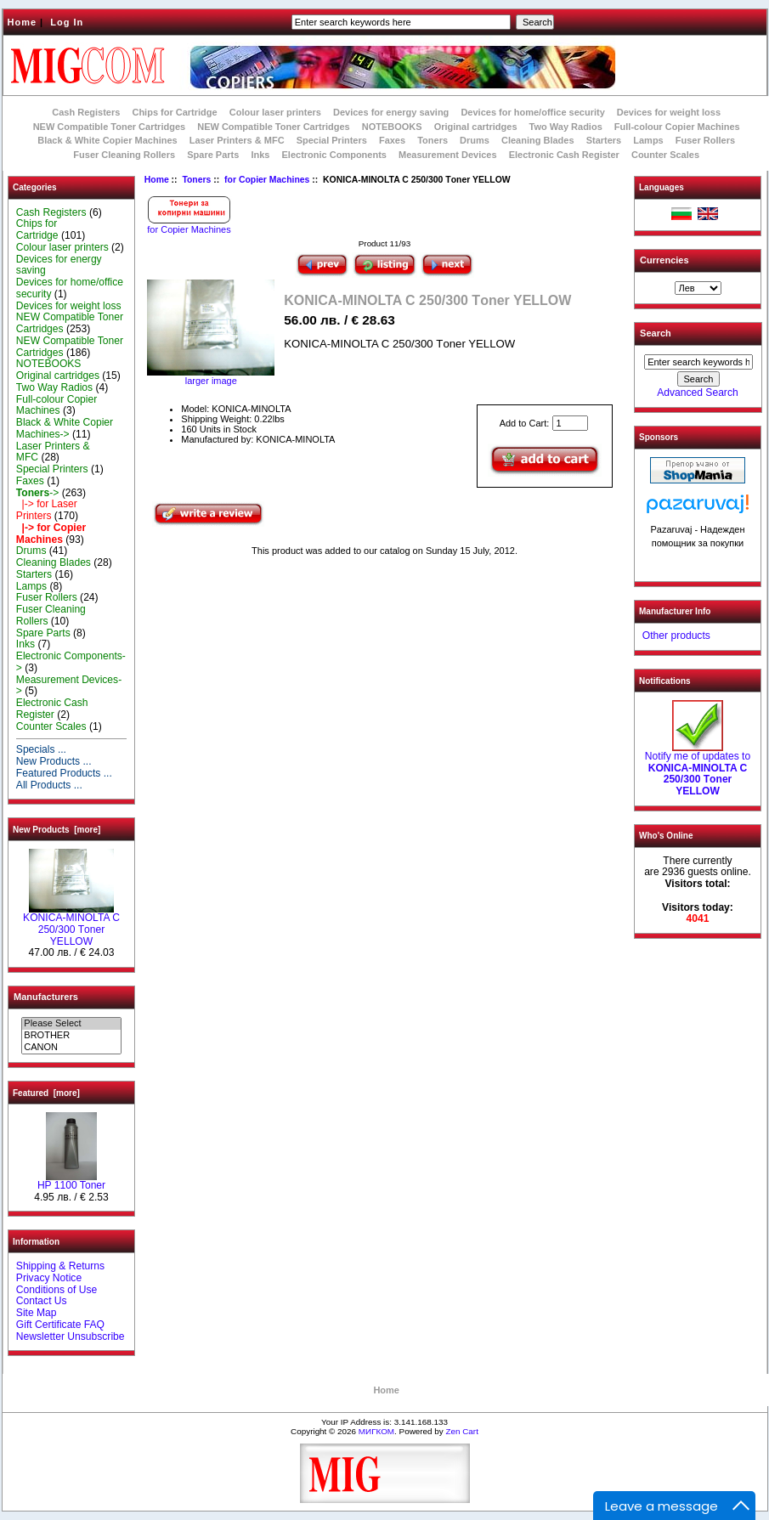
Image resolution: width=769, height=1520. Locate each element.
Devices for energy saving (391, 112)
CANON (71, 1048)
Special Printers (332, 140)
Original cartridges (475, 126)
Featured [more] (46, 1093)
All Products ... (49, 785)
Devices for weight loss (669, 112)
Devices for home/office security (532, 112)
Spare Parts (213, 155)
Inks (260, 155)
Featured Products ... (64, 773)
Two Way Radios (565, 126)
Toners (196, 179)
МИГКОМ (376, 1431)
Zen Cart (461, 1431)
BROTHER (71, 1036)
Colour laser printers (275, 112)
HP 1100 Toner (71, 1181)
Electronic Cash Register (564, 155)
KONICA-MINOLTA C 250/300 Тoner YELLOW (71, 925)
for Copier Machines (266, 179)
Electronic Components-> (71, 662)
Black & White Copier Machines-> (64, 428)
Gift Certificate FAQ (60, 1325)
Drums (474, 140)
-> (37, 493)
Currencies (664, 260)
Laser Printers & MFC (237, 140)
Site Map (36, 1313)
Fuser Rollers (705, 140)
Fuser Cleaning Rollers (124, 155)
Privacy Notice (49, 1278)
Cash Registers (86, 112)
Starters (604, 140)
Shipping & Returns (60, 1266)
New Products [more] (56, 829)
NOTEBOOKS (392, 126)
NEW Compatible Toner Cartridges (109, 126)
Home (22, 22)
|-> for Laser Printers (46, 510)
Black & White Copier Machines (107, 140)
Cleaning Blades (537, 140)
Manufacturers (46, 997)
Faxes (392, 140)
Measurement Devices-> (69, 686)
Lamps (648, 140)
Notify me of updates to (697, 769)
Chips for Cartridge (174, 112)
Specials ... (41, 749)
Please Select (71, 1024)
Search (655, 333)
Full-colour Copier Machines (677, 126)
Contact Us (41, 1301)
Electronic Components (334, 155)
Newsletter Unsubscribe (70, 1336)
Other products (676, 635)
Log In (66, 22)
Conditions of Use (56, 1290)
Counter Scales (665, 155)
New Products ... (54, 761)
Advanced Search (697, 392)
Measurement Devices (448, 155)
